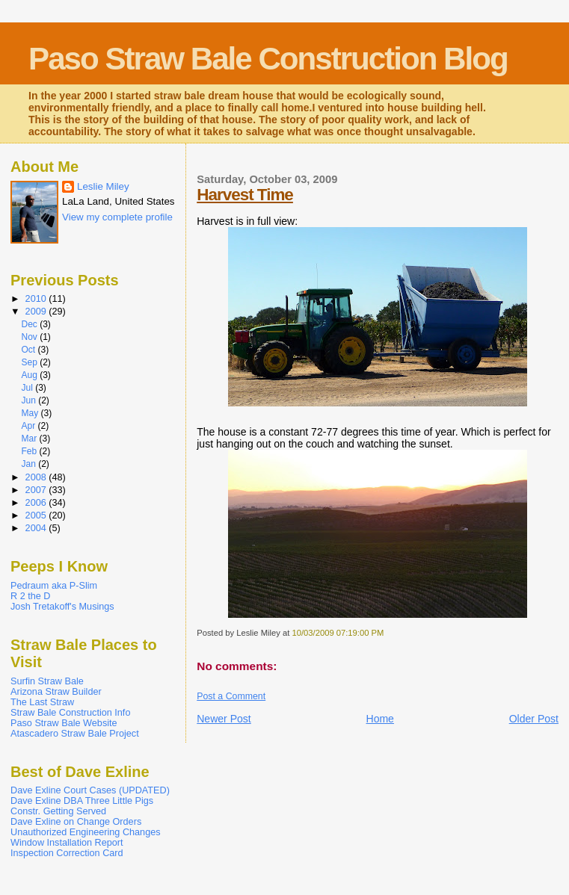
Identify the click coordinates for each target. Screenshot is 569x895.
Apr (29, 426)
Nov (30, 337)
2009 (37, 311)
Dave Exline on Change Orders (75, 822)
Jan (29, 464)
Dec (30, 324)
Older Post (534, 719)
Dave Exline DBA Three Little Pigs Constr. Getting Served (81, 806)
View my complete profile (117, 217)
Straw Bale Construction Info (70, 712)
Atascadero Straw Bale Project (74, 733)
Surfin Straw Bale (47, 681)
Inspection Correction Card (66, 853)
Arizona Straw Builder (56, 692)
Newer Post (224, 719)
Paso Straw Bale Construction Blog (268, 58)
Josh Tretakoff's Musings (62, 606)
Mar (30, 438)
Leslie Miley (103, 186)
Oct (29, 349)
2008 (37, 477)
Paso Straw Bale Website (63, 723)
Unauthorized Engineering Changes (85, 832)
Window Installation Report (66, 842)
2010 (37, 299)
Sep (30, 362)
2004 (37, 528)
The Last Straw (42, 702)
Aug (30, 375)
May (30, 413)
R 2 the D (30, 596)
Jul (28, 388)
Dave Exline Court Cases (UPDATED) (90, 790)
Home (380, 719)
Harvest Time (245, 194)
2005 (37, 515)
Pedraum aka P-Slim (53, 585)
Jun (29, 400)
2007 (37, 490)
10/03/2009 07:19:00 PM (338, 632)
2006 (37, 503)
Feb (30, 451)
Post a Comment (231, 696)
